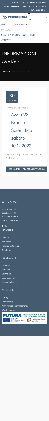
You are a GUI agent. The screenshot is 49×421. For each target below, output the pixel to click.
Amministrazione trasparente (15, 306)
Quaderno (26, 6)
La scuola (6, 265)
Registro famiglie (12, 6)
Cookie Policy (7, 301)
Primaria (6, 29)
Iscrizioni (6, 269)
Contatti (6, 40)
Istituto (5, 24)
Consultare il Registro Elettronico (26, 169)
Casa (6, 71)
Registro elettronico (10, 246)
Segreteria (20, 24)
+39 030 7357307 (18, 2)
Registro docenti (38, 2)
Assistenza (41, 6)
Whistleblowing (8, 310)
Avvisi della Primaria (18, 107)
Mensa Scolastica (9, 282)
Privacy (5, 297)
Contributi (6, 274)
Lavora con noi (38, 10)
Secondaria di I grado (14, 34)
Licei (33, 34)
